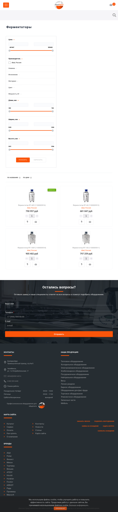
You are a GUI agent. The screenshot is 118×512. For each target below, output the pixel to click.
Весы (63, 381)
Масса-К (9, 495)
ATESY (8, 472)
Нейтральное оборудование (73, 377)
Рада (7, 488)
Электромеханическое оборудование (78, 368)
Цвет (10, 87)
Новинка (11, 68)
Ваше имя (9, 304)
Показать (23, 160)
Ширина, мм (13, 119)
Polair (8, 456)
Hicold (8, 475)
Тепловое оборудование (72, 361)
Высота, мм (13, 139)
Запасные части (68, 400)
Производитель (14, 59)
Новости (37, 427)
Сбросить (38, 160)
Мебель (64, 403)
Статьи (37, 430)
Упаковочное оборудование (73, 397)
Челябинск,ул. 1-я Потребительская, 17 (17, 370)
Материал (12, 81)
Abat (7, 453)
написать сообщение (106, 431)
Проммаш (10, 491)
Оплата (8, 430)
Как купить (10, 433)
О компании (11, 437)
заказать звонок (83, 421)
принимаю (60, 508)
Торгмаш (9, 466)
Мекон (8, 462)
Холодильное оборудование (73, 364)
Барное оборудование (71, 387)
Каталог (9, 424)
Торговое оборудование (72, 394)
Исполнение (13, 75)
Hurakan (9, 479)
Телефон (9, 312)
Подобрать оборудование (104, 421)
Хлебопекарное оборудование (74, 371)
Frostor (8, 482)
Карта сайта (39, 433)
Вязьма (8, 469)
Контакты (38, 424)
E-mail (7, 321)
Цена (10, 39)
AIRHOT (8, 485)
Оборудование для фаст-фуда (74, 390)
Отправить (59, 334)
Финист (9, 459)
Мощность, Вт (13, 94)
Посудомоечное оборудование (75, 374)
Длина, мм (12, 100)
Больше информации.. (79, 505)
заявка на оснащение (90, 426)
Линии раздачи (68, 384)
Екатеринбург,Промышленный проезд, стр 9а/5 (20, 362)
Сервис (8, 427)
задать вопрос (108, 426)
